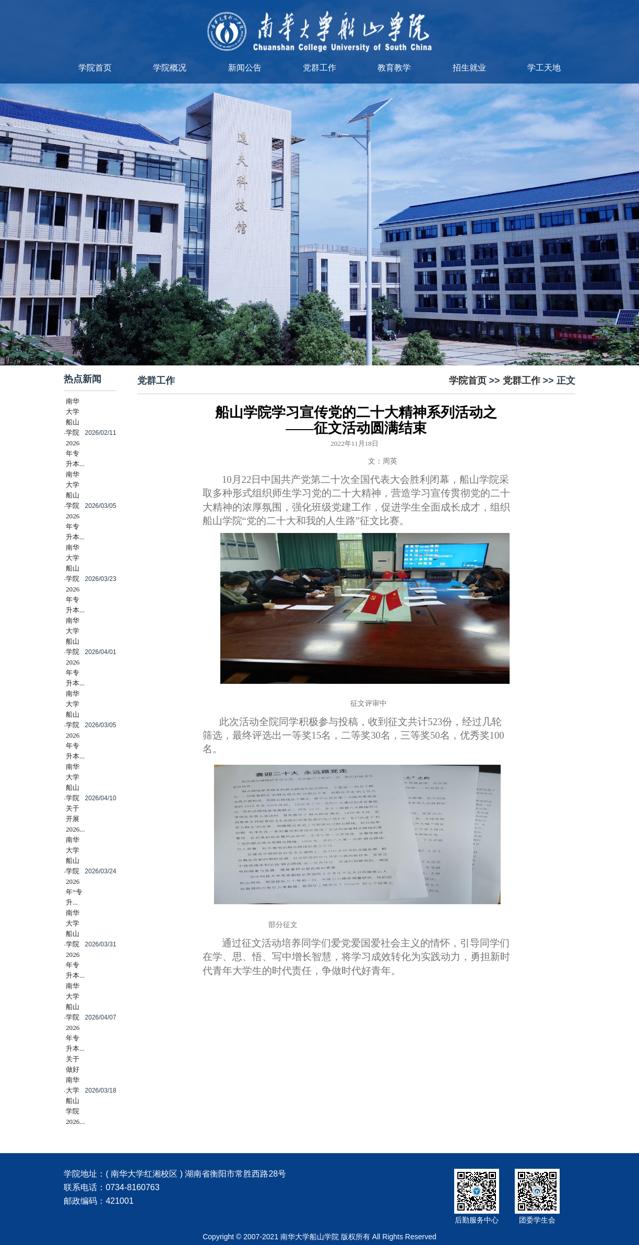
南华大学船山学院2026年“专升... (74, 871)
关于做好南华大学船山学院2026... (75, 1090)
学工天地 (544, 67)
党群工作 (319, 67)
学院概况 (169, 67)
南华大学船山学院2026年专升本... (75, 432)
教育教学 (394, 67)
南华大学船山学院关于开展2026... (75, 798)
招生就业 (469, 67)
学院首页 (95, 67)
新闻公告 (245, 67)
